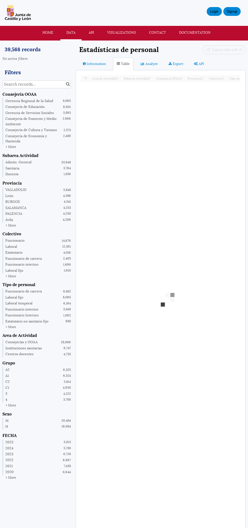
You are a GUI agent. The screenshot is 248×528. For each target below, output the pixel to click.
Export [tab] (176, 64)
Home (48, 32)
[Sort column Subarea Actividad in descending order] (149, 79)
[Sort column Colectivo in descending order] (223, 79)
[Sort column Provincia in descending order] (202, 79)
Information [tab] (94, 64)
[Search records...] (36, 84)
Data (70, 32)
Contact (157, 32)
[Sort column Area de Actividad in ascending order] (117, 77)
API (91, 32)
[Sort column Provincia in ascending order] (202, 77)
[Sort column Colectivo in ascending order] (223, 77)
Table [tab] (123, 64)
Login (214, 11)
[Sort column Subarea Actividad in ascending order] (149, 77)
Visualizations (121, 32)
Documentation (195, 32)
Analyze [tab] (149, 64)
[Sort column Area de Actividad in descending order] (117, 79)
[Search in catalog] (68, 84)
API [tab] (199, 64)
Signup (232, 11)
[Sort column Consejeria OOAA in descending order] (181, 79)
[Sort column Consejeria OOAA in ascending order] (181, 77)
